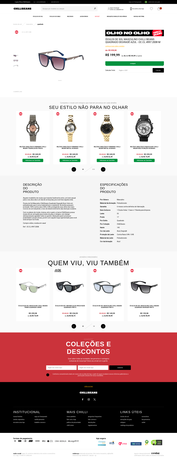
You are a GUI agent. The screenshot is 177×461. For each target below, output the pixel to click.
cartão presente (39, 419)
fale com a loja (71, 419)
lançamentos (146, 419)
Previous (74, 169)
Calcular (158, 70)
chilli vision (70, 425)
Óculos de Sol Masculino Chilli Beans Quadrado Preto (107, 306)
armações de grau (126, 419)
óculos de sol (124, 416)
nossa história (17, 416)
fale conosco (92, 419)
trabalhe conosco (39, 422)
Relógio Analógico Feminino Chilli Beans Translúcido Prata (33, 147)
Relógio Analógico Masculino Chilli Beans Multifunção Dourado (144, 147)
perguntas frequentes (95, 416)
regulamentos (92, 425)
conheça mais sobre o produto (114, 46)
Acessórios (84, 16)
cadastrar (120, 367)
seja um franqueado (135, 2)
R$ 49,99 (132, 56)
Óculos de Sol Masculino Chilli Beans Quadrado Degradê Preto (144, 306)
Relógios (70, 16)
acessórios (145, 416)
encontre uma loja (19, 422)
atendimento (55, 2)
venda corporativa (18, 419)
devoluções (91, 422)
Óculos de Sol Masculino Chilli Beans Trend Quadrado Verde (33, 306)
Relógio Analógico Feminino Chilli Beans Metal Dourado (70, 147)
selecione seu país (152, 2)
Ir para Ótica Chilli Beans (22, 2)
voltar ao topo (88, 386)
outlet (143, 422)
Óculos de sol (38, 16)
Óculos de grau (55, 16)
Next (103, 169)
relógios (122, 422)
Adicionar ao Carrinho (32, 160)
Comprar (133, 63)
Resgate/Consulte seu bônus (117, 16)
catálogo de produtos (127, 425)
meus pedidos (71, 416)
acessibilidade (41, 2)
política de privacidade (74, 422)
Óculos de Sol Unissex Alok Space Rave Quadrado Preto (70, 306)
